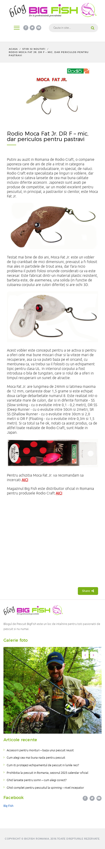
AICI (25, 480)
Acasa (13, 48)
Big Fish (8, 806)
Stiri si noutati (33, 48)
